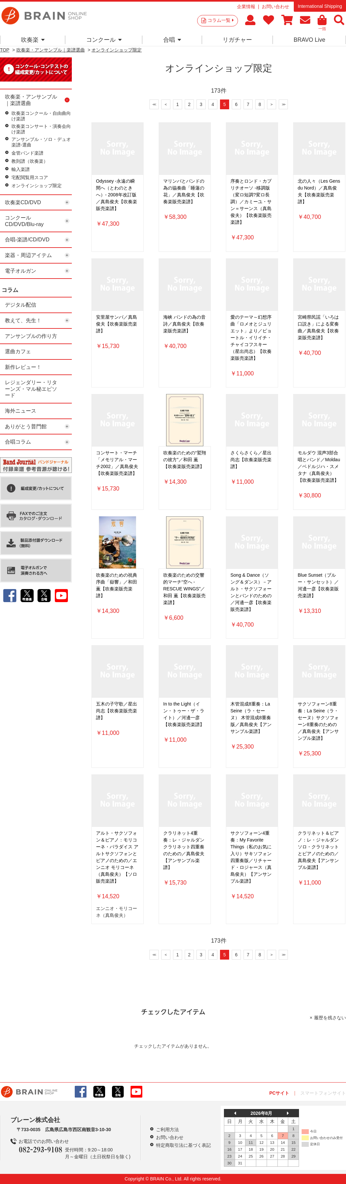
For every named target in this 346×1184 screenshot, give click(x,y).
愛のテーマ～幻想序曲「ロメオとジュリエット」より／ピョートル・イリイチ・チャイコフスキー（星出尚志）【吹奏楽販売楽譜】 (251, 337)
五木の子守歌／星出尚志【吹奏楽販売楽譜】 (116, 710)
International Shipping (320, 6)
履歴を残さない (330, 1017)
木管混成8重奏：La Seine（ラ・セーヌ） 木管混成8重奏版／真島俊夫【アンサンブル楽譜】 (251, 717)
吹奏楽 (33, 40)
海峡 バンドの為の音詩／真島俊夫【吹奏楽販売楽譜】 (184, 323)
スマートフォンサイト (323, 1093)
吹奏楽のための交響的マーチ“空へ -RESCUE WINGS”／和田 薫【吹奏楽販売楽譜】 (184, 588)
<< (154, 104)
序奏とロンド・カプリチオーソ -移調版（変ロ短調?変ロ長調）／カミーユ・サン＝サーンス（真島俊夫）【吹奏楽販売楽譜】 (251, 201)
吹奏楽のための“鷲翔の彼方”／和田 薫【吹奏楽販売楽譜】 (184, 459)
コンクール (104, 40)
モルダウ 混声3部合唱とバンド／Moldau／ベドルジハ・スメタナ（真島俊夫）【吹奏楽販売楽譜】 (319, 466)
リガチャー (237, 40)
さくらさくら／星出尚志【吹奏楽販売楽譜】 (251, 459)
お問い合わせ (275, 6)
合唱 (172, 40)
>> (283, 104)
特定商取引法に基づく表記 (183, 1145)
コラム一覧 (221, 20)
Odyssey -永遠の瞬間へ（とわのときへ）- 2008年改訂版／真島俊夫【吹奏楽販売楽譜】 (116, 194)
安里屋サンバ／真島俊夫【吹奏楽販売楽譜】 (116, 323)
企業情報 (246, 6)
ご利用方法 (167, 1129)
